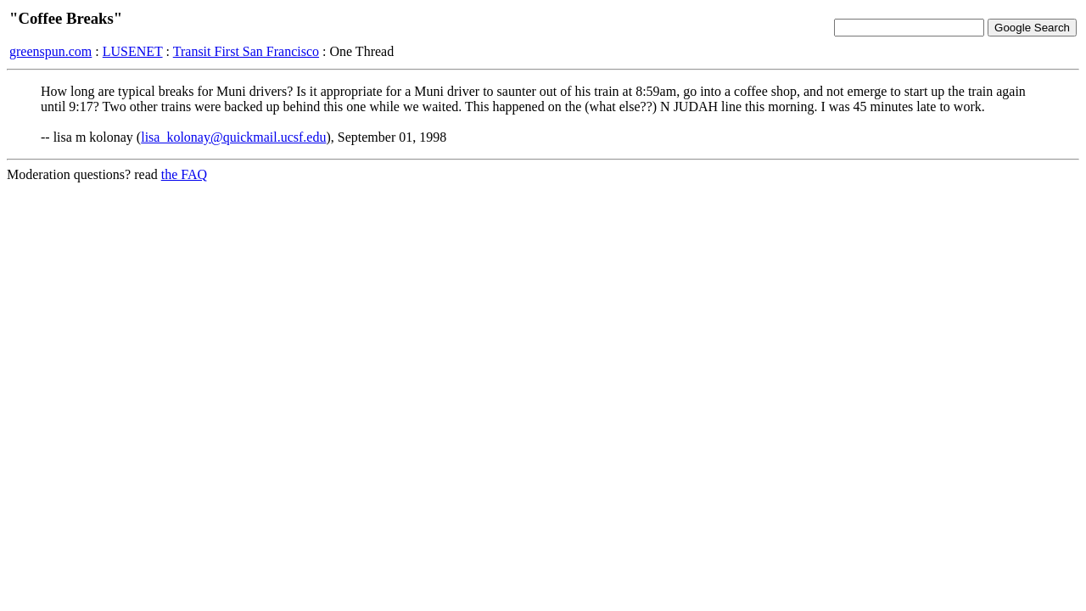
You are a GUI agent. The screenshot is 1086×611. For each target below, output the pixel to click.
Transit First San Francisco (246, 51)
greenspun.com (50, 51)
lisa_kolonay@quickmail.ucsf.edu (233, 137)
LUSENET (133, 51)
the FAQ (184, 174)
